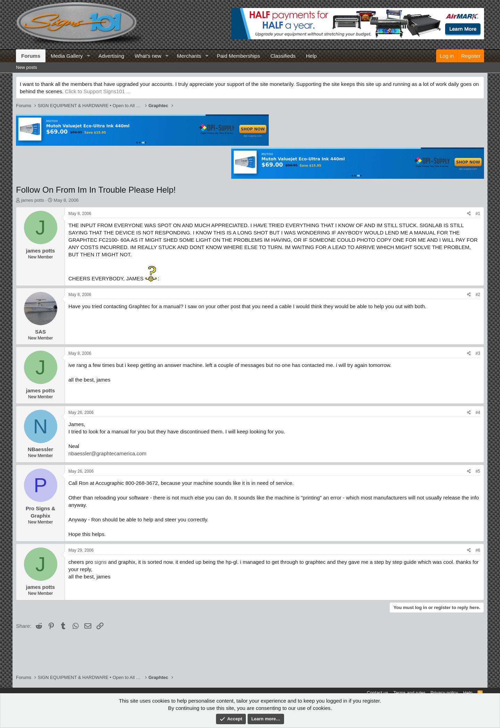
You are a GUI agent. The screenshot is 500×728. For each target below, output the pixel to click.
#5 (478, 471)
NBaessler (40, 449)
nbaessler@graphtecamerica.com (107, 453)
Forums (30, 56)
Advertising (111, 56)
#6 (478, 550)
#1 (478, 213)
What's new (148, 56)
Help (311, 56)
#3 (478, 353)
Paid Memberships (238, 56)
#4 (478, 412)
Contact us (377, 692)
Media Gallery (67, 56)
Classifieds (283, 56)
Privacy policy (444, 692)
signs (100, 562)
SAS (40, 332)
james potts (32, 200)
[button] (88, 55)
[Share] (469, 214)
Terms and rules (409, 692)
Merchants (189, 56)
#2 (478, 294)
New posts (26, 67)
